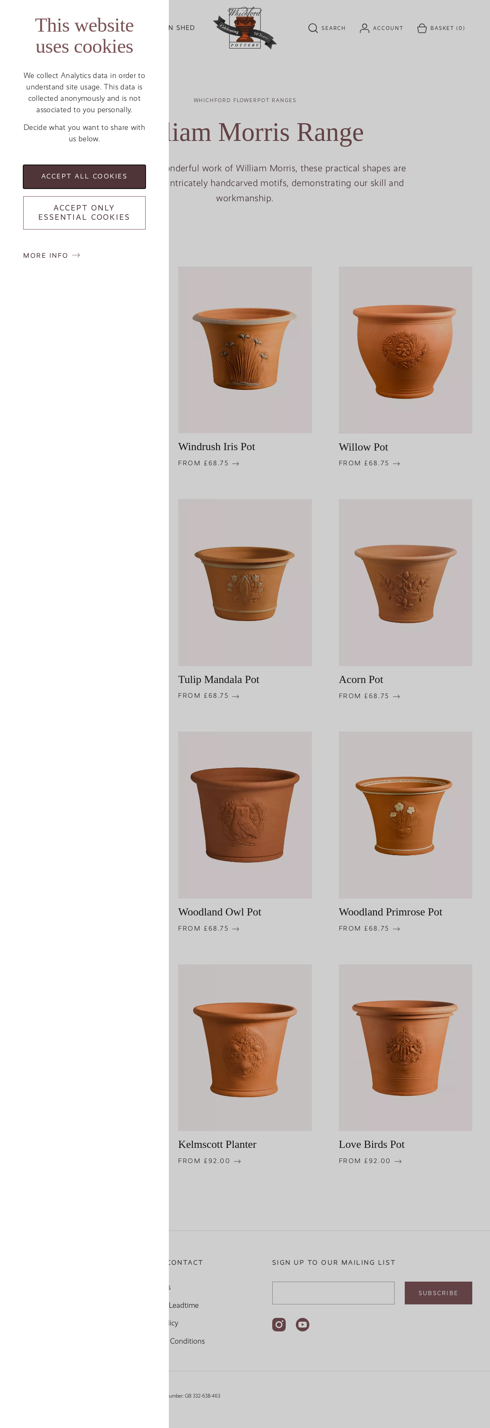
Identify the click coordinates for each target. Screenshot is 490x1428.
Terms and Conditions (170, 1341)
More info (46, 255)
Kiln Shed (176, 28)
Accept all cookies (84, 176)
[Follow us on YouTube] (302, 1324)
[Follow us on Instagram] (279, 1324)
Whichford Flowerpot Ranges (245, 100)
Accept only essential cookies (84, 212)
